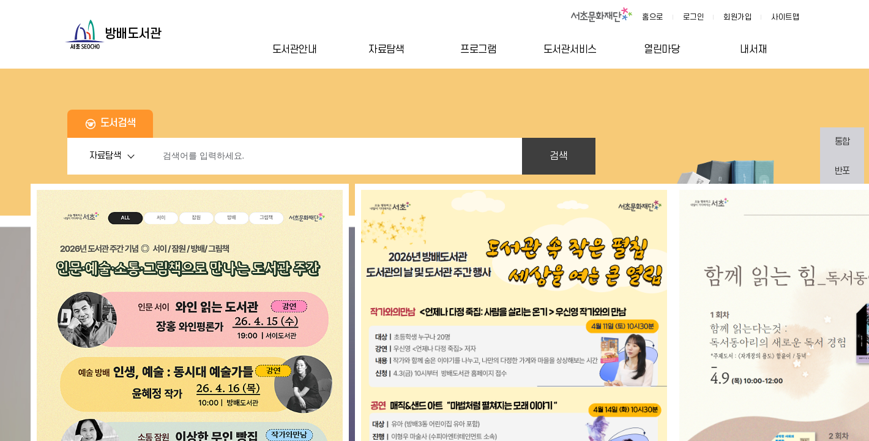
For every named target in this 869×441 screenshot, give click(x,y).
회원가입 (737, 17)
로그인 (693, 17)
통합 (842, 142)
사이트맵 (785, 17)
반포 (842, 171)
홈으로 (652, 17)
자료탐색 (115, 156)
